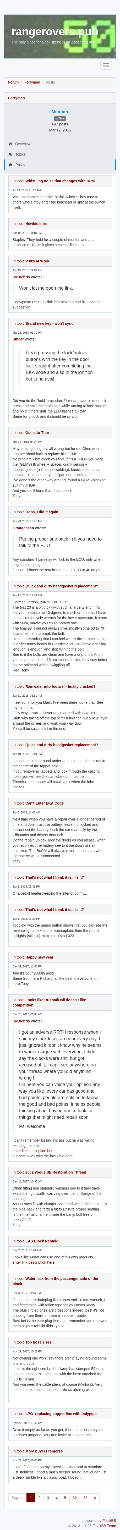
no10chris (21, 277)
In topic (54, 181)
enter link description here (33, 1151)
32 (75, 1498)
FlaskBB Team (104, 1526)
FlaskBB (109, 1520)
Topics (17, 154)
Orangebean (23, 528)
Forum (13, 82)
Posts (17, 165)
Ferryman (32, 82)
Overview (19, 144)
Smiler (18, 339)
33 (85, 1498)
